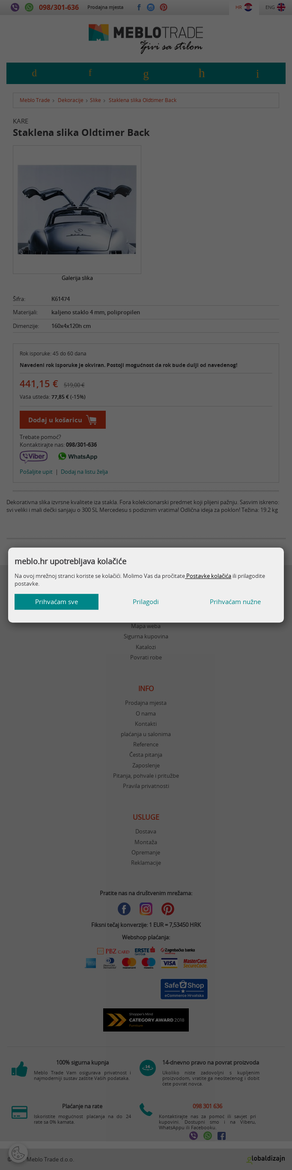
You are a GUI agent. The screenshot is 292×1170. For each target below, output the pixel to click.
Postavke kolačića (208, 576)
